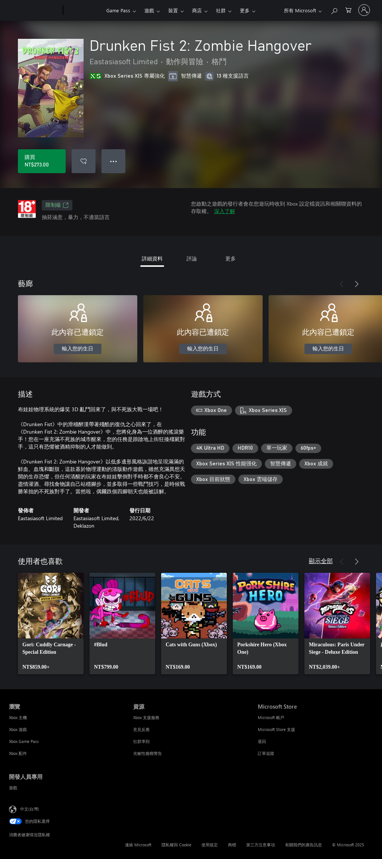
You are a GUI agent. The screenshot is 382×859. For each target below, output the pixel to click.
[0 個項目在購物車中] (348, 9)
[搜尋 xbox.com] (334, 9)
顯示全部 (321, 561)
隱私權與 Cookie (176, 844)
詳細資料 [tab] (152, 258)
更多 (245, 10)
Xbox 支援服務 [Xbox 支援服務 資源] (146, 717)
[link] (51, 623)
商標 (232, 844)
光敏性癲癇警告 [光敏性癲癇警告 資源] (147, 753)
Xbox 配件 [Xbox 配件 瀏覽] (18, 753)
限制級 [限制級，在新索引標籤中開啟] (57, 205)
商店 (197, 10)
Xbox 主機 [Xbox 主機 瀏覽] (18, 717)
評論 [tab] (192, 258)
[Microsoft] (34, 10)
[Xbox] (84, 10)
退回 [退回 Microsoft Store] (262, 741)
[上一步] (341, 284)
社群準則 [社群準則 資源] (141, 741)
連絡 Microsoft (138, 844)
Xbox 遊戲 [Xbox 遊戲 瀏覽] (18, 729)
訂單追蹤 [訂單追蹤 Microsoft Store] (266, 753)
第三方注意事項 (260, 844)
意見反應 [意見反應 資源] (141, 729)
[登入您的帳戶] (364, 10)
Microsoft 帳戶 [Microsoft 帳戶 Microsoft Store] (271, 717)
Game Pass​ (118, 10)
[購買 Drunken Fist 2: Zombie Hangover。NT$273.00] (42, 161)
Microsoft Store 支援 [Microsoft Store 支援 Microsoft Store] (276, 729)
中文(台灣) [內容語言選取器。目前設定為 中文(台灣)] (29, 808)
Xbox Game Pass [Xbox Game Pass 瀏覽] (24, 741)
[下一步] (356, 284)
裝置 (173, 10)
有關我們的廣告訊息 (303, 844)
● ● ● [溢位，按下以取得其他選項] (113, 161)
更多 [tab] (230, 258)
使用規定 (209, 844)
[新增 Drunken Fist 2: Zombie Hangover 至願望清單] (84, 161)
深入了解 (224, 211)
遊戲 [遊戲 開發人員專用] (13, 787)
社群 (221, 10)
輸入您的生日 (77, 349)
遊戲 (149, 10)
